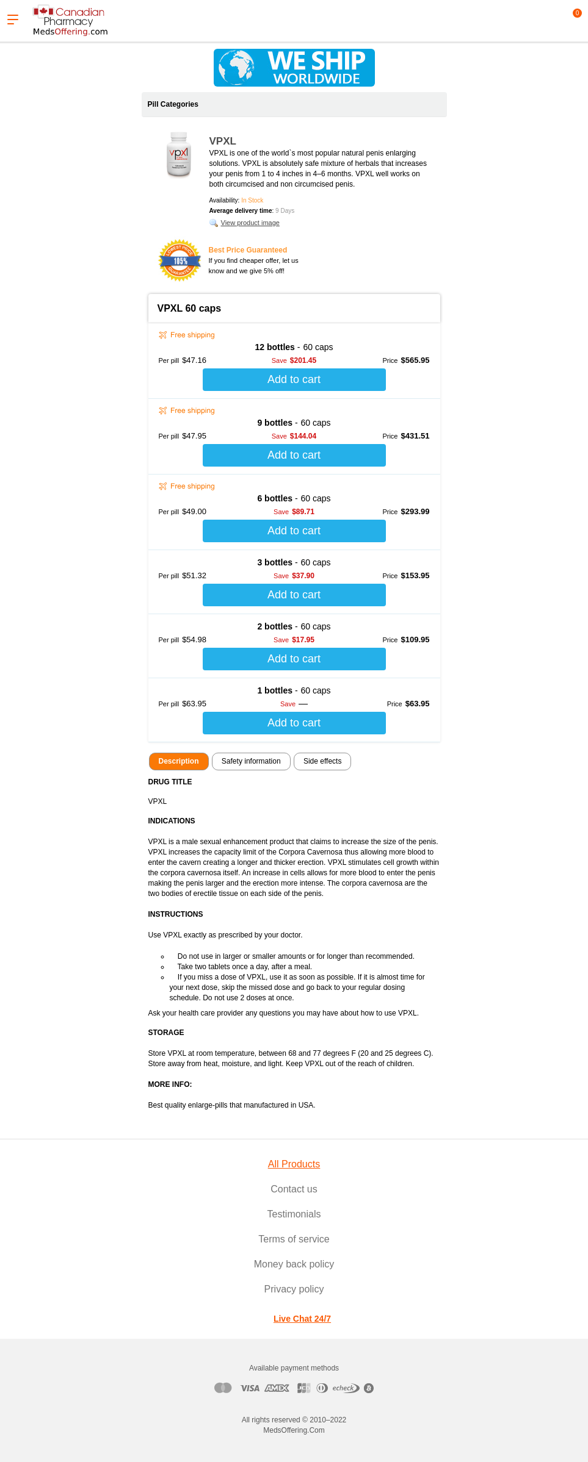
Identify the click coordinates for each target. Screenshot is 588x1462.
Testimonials (294, 1214)
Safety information (251, 761)
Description (179, 761)
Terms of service (293, 1239)
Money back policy (294, 1264)
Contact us (293, 1189)
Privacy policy (294, 1289)
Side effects (322, 761)
